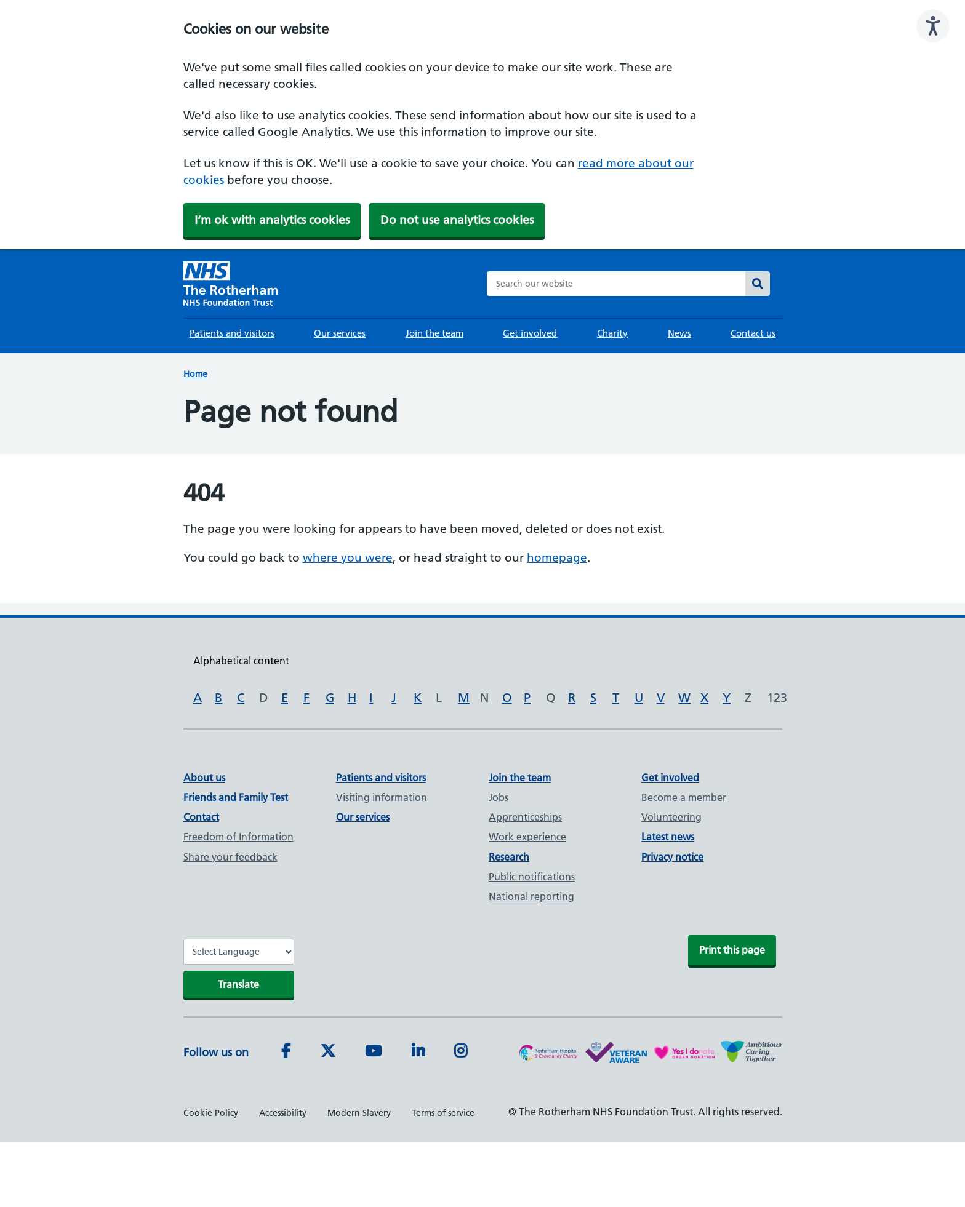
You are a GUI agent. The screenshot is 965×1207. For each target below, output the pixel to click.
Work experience (527, 837)
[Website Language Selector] (238, 952)
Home (195, 374)
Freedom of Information (238, 837)
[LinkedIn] (418, 1052)
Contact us (753, 333)
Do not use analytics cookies (457, 220)
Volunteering (671, 817)
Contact (201, 817)
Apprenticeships (525, 817)
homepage (557, 558)
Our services (340, 333)
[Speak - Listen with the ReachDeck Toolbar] (933, 25)
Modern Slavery (359, 1112)
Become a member (683, 797)
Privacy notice (672, 857)
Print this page (732, 950)
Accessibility (282, 1112)
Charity (612, 333)
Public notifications (532, 876)
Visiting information (381, 797)
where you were (348, 558)
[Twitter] (328, 1052)
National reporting (531, 896)
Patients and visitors (232, 333)
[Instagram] (460, 1052)
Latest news (667, 837)
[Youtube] (373, 1052)
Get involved (530, 333)
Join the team (434, 333)
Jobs (498, 797)
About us (204, 777)
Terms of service (443, 1112)
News (679, 333)
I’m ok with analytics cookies (272, 220)
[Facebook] (285, 1052)
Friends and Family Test (235, 797)
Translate (238, 984)
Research (509, 857)
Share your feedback (230, 857)
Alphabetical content (241, 661)
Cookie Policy (210, 1112)
